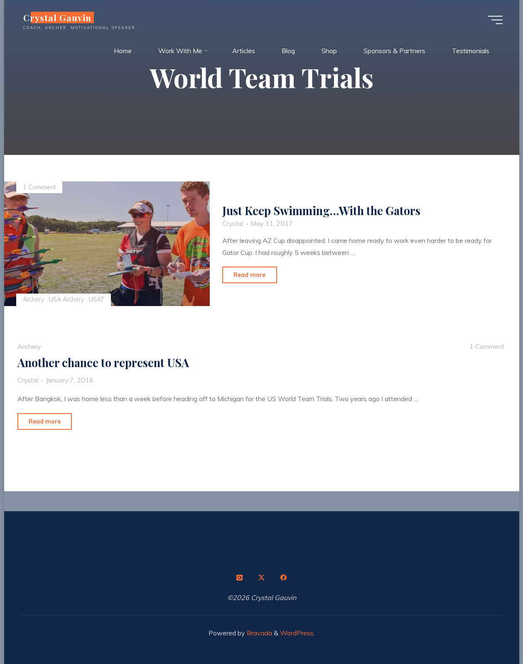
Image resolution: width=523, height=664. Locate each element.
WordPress (297, 633)
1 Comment (39, 187)
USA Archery (66, 299)
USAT (97, 299)
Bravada (258, 633)
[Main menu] (495, 20)
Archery (33, 299)
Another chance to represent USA (103, 362)
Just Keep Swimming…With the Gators (322, 210)
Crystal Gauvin (57, 17)
